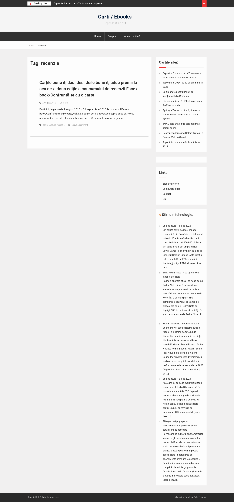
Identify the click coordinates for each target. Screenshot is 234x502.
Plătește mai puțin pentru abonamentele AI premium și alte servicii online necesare (180, 425)
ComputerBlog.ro (171, 188)
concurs (52, 125)
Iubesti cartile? (132, 36)
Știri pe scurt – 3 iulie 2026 (177, 225)
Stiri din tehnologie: (177, 215)
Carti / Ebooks (115, 17)
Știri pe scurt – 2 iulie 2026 (177, 378)
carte (45, 125)
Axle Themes (200, 497)
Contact (167, 193)
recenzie (60, 125)
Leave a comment (79, 125)
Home (97, 36)
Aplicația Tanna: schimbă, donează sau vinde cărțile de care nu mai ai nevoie (181, 114)
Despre (112, 36)
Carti (65, 103)
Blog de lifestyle (171, 183)
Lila (165, 199)
